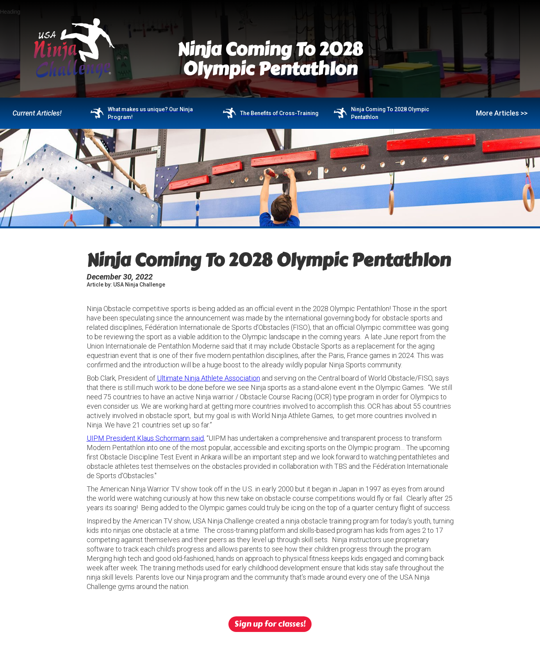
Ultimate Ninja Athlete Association (208, 378)
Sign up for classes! (270, 624)
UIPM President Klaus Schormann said (145, 438)
